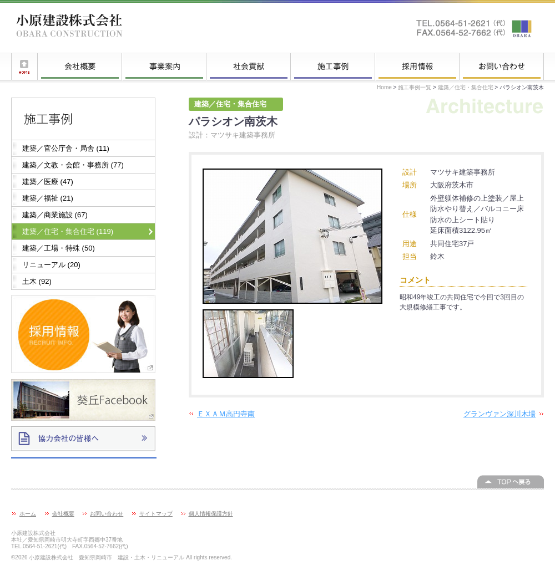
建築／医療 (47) (47, 181)
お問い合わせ (502, 66)
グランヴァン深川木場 (499, 414)
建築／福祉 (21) (47, 198)
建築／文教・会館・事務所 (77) (73, 165)
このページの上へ (510, 481)
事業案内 (164, 66)
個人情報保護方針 (211, 514)
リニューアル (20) (51, 265)
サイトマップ (156, 514)
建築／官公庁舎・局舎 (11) (65, 148)
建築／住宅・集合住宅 (465, 87)
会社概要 (80, 66)
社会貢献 (248, 66)
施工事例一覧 (333, 66)
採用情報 (417, 66)
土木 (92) (37, 281)
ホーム (24, 66)
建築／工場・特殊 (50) (58, 248)
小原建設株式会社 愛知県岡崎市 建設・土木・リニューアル (69, 27)
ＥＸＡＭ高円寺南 (226, 414)
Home (384, 87)
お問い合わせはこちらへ (474, 27)
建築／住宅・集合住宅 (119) (67, 231)
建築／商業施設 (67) (55, 215)
